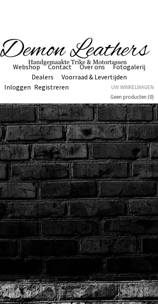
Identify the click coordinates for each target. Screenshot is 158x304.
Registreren (51, 87)
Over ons (92, 66)
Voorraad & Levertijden (94, 77)
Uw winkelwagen (132, 87)
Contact (60, 66)
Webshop (26, 66)
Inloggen (17, 87)
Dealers (43, 77)
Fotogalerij (129, 66)
